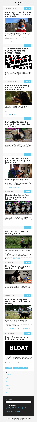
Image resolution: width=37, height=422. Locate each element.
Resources (16, 150)
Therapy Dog (11, 41)
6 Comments (28, 8)
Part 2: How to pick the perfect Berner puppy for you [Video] (17, 160)
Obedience (10, 114)
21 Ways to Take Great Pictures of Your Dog (13, 411)
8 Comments (28, 81)
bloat (21, 362)
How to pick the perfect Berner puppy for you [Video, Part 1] (17, 197)
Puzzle (10, 77)
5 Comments (28, 333)
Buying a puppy (11, 150)
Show (10, 328)
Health (10, 362)
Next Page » (25, 367)
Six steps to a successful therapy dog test (17, 232)
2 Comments (28, 154)
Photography (8, 380)
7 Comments (28, 191)
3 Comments (28, 45)
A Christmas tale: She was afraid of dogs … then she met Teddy (18, 14)
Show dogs (7, 384)
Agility (8, 386)
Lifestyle (7, 378)
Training (15, 41)
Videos (19, 150)
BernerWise (18, 2)
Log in (22, 419)
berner (19, 291)
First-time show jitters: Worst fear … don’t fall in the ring (17, 301)
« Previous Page (8, 367)
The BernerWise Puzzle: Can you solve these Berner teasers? (17, 50)
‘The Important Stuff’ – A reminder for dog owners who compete (16, 407)
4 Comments (28, 118)
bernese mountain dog (23, 291)
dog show (6, 329)
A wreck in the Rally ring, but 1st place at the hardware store (17, 87)
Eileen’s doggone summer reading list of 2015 (18, 267)
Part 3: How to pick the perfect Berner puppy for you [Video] (17, 123)
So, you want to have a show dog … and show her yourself (15, 412)
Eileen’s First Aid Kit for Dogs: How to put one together (14, 408)
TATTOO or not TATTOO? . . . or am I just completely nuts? (15, 410)
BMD (28, 291)
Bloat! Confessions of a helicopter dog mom (16, 338)
